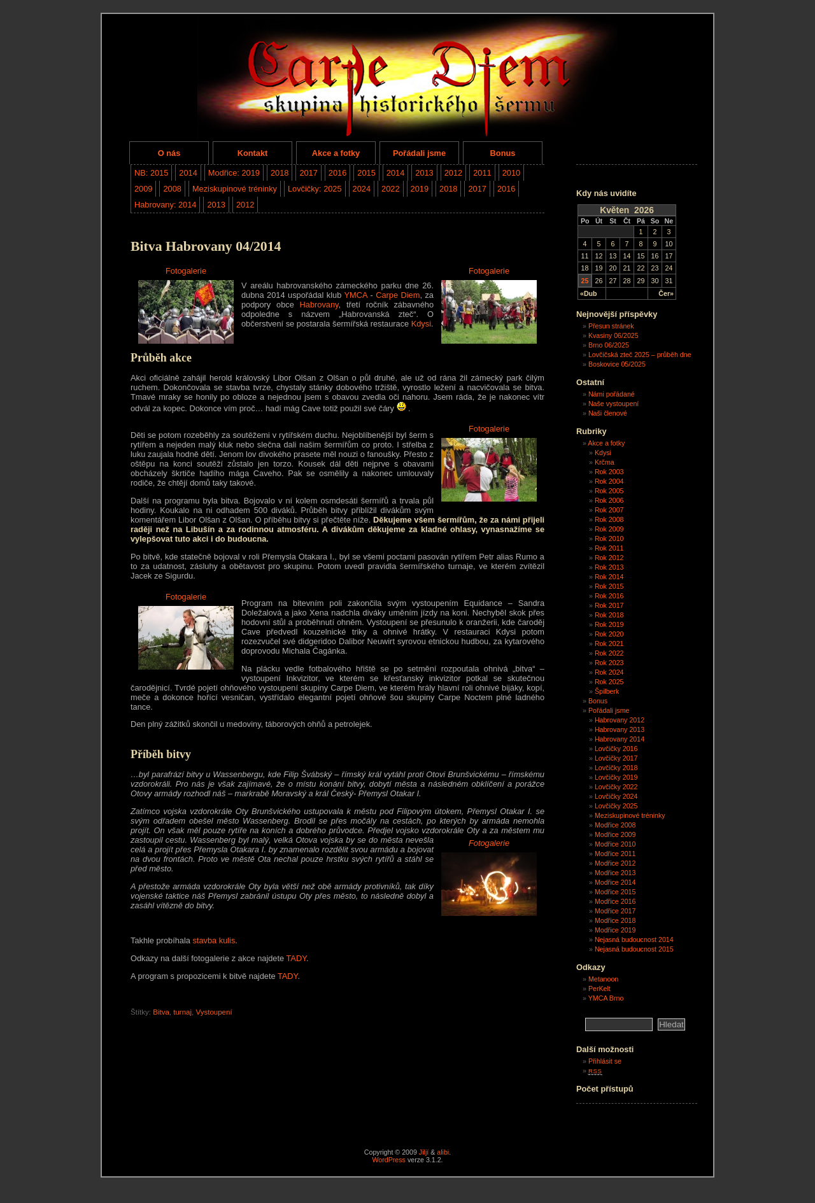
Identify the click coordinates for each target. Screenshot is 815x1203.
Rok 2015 (609, 586)
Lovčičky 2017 (616, 758)
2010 (511, 173)
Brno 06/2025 (608, 345)
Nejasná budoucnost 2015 (634, 949)
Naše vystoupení (613, 403)
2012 (453, 173)
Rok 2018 (609, 615)
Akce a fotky (336, 153)
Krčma (604, 462)
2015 (366, 173)
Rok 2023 (609, 662)
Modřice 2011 (615, 853)
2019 (420, 188)
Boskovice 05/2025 (617, 364)
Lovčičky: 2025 (315, 188)
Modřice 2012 (615, 863)
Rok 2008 (609, 519)
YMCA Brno (606, 998)
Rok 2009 (609, 529)
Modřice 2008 (615, 825)
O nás (169, 153)
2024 (362, 188)
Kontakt (252, 153)
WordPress (389, 1160)
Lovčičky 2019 (616, 777)
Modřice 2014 (615, 882)
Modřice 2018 (615, 920)
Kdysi (421, 323)
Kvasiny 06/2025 (613, 335)
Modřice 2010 (615, 844)
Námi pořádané (611, 394)
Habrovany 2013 (619, 729)
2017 (308, 173)
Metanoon (603, 979)
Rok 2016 (609, 596)
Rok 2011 (609, 548)
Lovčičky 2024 (616, 796)
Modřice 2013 (615, 872)
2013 (424, 173)
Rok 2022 (609, 653)
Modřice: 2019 (234, 173)
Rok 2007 (609, 510)
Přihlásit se (604, 1061)
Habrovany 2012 (619, 720)
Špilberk (607, 691)
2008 (172, 188)
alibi (443, 1152)
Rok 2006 (609, 500)
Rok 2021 (609, 643)
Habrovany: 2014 (165, 204)
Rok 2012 (609, 557)
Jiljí (424, 1152)
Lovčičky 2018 (616, 767)
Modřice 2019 (615, 930)
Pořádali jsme (419, 153)
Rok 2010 (609, 538)
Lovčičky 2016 (616, 748)
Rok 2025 (609, 682)
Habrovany (319, 304)
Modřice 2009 (615, 834)
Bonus (503, 153)
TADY (296, 958)
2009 (143, 188)
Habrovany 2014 (619, 739)
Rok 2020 (609, 634)
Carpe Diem (398, 295)
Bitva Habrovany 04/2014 (206, 246)
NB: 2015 (151, 173)
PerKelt (599, 988)
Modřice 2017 (615, 911)
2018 (279, 173)
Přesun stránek (611, 326)
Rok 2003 (609, 471)
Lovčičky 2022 (616, 787)
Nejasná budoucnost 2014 (634, 939)
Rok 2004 (609, 481)
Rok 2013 (609, 567)
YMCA (355, 295)
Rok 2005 (609, 491)
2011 (482, 173)
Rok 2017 (609, 605)
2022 (390, 188)
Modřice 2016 (615, 901)
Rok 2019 (609, 624)
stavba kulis (213, 940)
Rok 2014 (609, 576)
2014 (188, 173)
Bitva (161, 1012)
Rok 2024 (609, 672)
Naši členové (607, 413)
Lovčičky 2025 (616, 806)
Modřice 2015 (615, 892)
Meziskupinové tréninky (234, 188)
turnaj (182, 1012)
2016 (337, 173)
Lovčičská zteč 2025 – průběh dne (639, 354)
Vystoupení (213, 1012)
